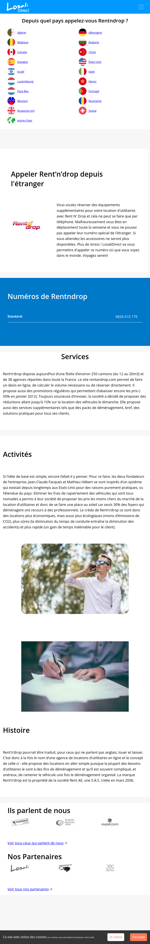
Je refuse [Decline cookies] (115, 937)
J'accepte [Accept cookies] (138, 937)
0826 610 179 (126, 316)
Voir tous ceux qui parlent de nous (35, 843)
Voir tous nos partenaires (28, 889)
